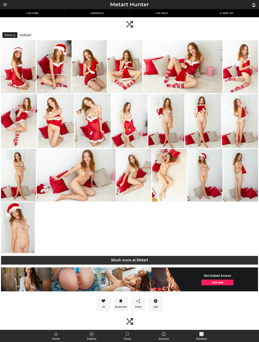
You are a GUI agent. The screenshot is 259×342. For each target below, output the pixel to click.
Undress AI (97, 13)
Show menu (5, 4)
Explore (91, 336)
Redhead (25, 35)
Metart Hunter (129, 4)
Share (138, 303)
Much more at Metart (129, 260)
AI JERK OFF (227, 13)
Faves (127, 336)
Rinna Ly (10, 35)
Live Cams (32, 13)
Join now (217, 282)
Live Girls (162, 13)
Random (201, 336)
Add (156, 303)
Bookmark (121, 306)
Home (56, 336)
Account (163, 336)
